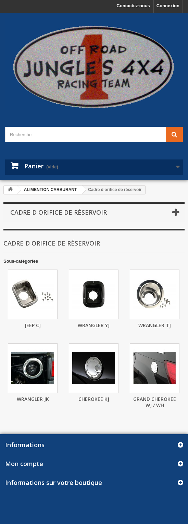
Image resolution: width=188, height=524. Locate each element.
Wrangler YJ (94, 325)
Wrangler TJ (154, 325)
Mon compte (24, 464)
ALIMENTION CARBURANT (50, 189)
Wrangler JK (33, 399)
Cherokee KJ (93, 399)
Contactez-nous (133, 5)
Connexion (167, 5)
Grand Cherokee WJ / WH (154, 402)
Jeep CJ (33, 325)
